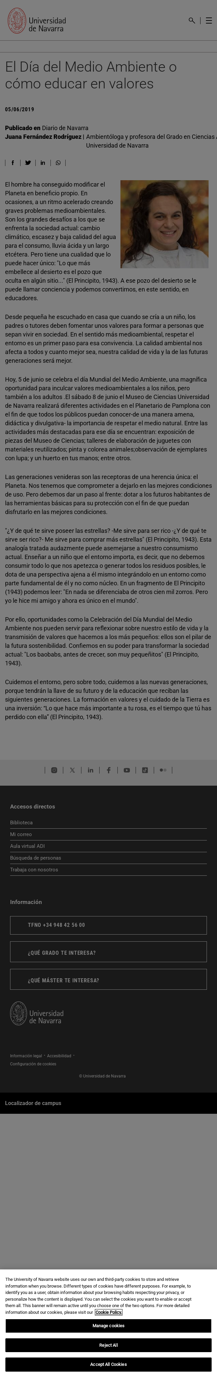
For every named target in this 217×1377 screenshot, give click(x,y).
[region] (108, 1323)
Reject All (108, 1345)
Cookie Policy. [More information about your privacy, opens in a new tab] (109, 1312)
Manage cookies (109, 1325)
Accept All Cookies (108, 1364)
